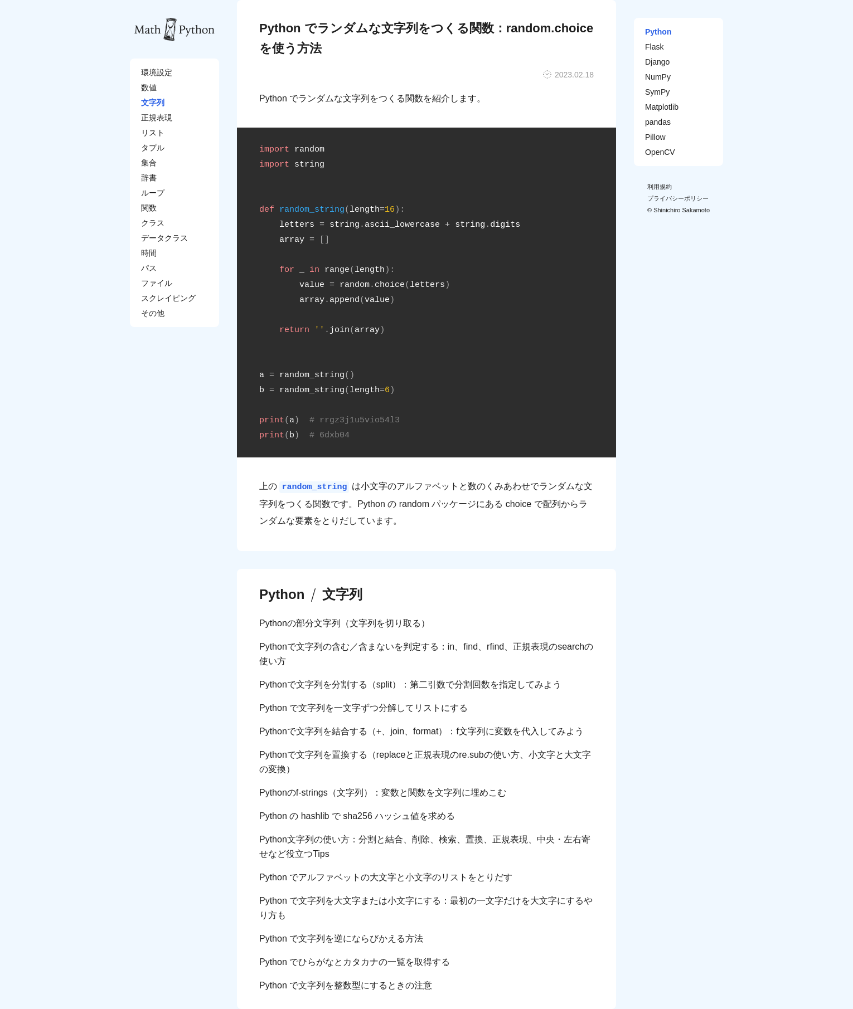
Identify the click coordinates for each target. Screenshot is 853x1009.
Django (657, 61)
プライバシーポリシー (678, 198)
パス (149, 268)
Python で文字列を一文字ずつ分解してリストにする (363, 708)
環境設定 (156, 72)
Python (281, 594)
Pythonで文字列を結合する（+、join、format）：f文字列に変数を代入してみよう (421, 731)
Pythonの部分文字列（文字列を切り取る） (344, 623)
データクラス (164, 237)
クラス (152, 222)
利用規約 (659, 186)
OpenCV (660, 152)
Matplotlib (661, 107)
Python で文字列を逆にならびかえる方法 (341, 938)
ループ (152, 192)
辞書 (149, 177)
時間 (149, 252)
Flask (654, 46)
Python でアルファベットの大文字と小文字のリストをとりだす (385, 877)
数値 (149, 87)
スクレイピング (168, 298)
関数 (149, 207)
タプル (152, 147)
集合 (149, 162)
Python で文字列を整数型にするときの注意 (345, 985)
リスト (152, 132)
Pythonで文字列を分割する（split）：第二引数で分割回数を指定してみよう (410, 684)
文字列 (152, 102)
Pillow (655, 137)
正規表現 (156, 117)
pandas (658, 122)
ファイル (156, 283)
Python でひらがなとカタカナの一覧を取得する (354, 962)
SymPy (657, 91)
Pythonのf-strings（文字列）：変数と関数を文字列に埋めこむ (382, 792)
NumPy (658, 76)
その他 (152, 313)
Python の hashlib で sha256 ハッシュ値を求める (357, 816)
